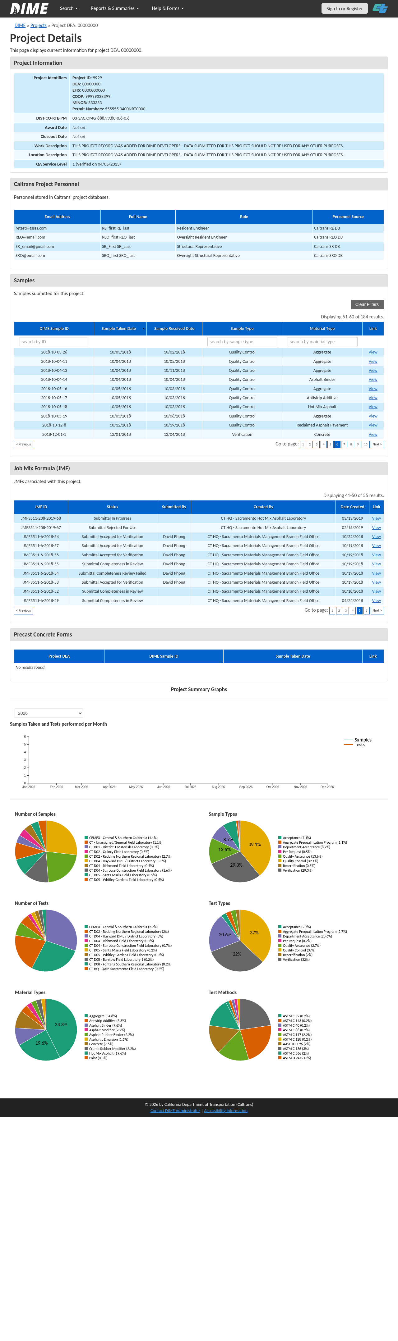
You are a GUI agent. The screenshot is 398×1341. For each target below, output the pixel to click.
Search (69, 8)
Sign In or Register (344, 8)
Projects (38, 25)
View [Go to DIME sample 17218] (373, 434)
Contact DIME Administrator (175, 1110)
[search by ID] (55, 341)
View (376, 518)
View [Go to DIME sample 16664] (373, 352)
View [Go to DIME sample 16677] (373, 406)
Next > (377, 444)
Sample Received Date (174, 328)
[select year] (49, 713)
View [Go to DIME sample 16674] (373, 397)
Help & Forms (168, 8)
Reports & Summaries (115, 8)
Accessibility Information (226, 1110)
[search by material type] (323, 341)
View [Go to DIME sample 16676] (373, 379)
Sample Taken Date (119, 328)
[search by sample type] (242, 341)
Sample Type (242, 328)
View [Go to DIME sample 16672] (373, 388)
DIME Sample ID (53, 328)
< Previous (23, 444)
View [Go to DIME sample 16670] (373, 370)
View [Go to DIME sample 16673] (373, 425)
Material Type (322, 328)
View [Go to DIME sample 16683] (373, 416)
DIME (20, 25)
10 (365, 444)
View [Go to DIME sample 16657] (373, 361)
